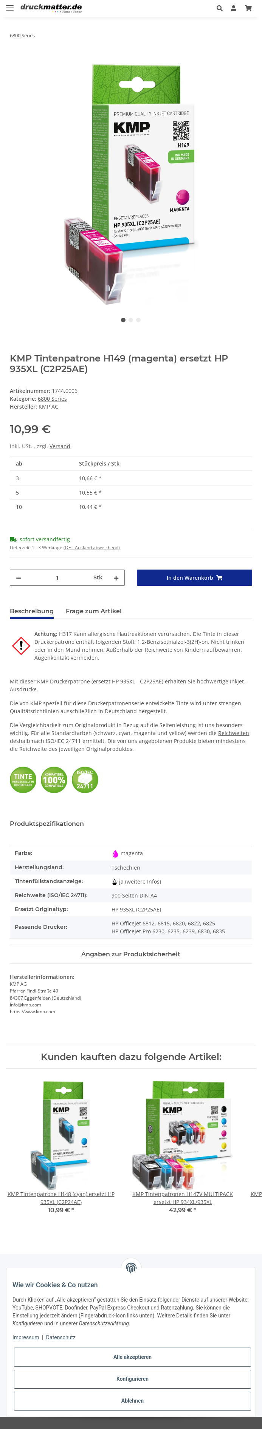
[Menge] (57, 577)
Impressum (25, 1337)
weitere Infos (143, 881)
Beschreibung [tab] (32, 611)
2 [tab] (131, 320)
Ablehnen (132, 1401)
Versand (60, 446)
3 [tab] (138, 320)
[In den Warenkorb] (16, 59)
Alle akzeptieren (132, 1357)
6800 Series (52, 398)
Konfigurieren (132, 1379)
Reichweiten (233, 733)
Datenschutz (61, 1337)
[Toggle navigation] (10, 4)
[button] (219, 8)
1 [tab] (123, 320)
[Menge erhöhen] (116, 577)
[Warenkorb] (248, 8)
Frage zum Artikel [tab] (94, 611)
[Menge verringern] (18, 577)
